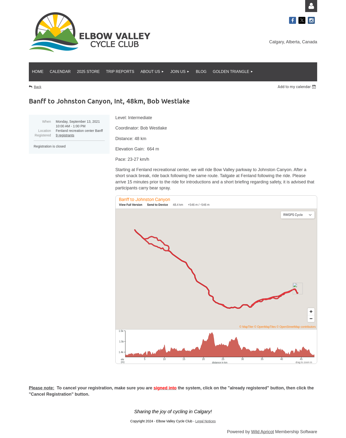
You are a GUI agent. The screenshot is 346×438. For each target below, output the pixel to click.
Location (44, 131)
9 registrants (65, 135)
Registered (43, 135)
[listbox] (297, 87)
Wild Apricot (262, 431)
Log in (311, 6)
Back (37, 87)
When (46, 121)
